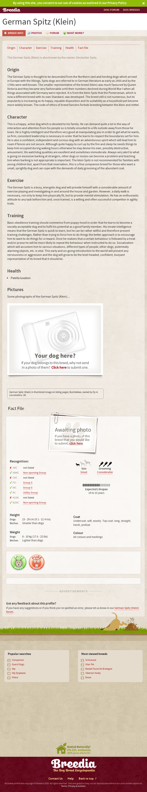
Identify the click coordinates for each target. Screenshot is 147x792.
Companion (18, 660)
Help (71, 779)
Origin (11, 48)
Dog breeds (131, 9)
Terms (64, 786)
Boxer (88, 677)
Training (56, 48)
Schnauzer (90, 660)
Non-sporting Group (34, 473)
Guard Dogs (18, 664)
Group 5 (27, 482)
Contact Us (55, 779)
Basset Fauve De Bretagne (98, 668)
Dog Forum (111, 9)
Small (83, 472)
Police (15, 677)
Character (25, 48)
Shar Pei (89, 664)
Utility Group (30, 492)
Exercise (41, 48)
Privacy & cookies (76, 786)
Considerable (105, 472)
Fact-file (83, 48)
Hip (13, 668)
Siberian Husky (93, 673)
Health (69, 48)
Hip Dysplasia (19, 673)
